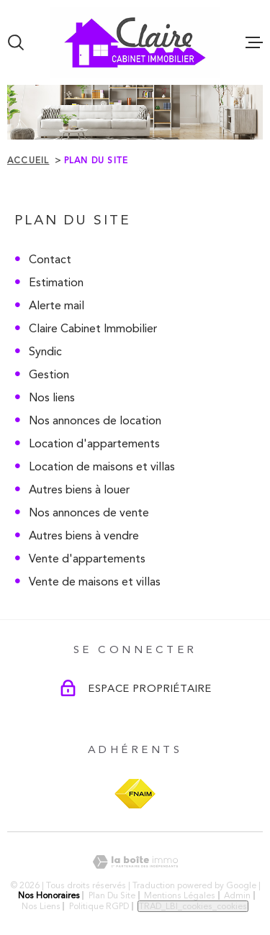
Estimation (56, 282)
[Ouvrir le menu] (254, 42)
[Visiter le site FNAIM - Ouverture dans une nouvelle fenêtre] (135, 793)
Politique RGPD (99, 906)
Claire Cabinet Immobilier (93, 328)
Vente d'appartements (87, 558)
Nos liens (52, 397)
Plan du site (112, 895)
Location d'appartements (94, 443)
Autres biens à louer (79, 489)
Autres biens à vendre (84, 535)
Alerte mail (56, 305)
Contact (50, 259)
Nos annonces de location (95, 420)
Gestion (49, 374)
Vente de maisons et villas (95, 581)
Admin (237, 895)
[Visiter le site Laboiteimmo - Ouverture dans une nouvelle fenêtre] (135, 862)
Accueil (28, 160)
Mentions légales (179, 895)
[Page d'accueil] (135, 42)
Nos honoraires (49, 895)
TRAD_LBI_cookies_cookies (193, 906)
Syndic (45, 351)
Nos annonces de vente (89, 512)
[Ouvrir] (15, 42)
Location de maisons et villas (102, 466)
